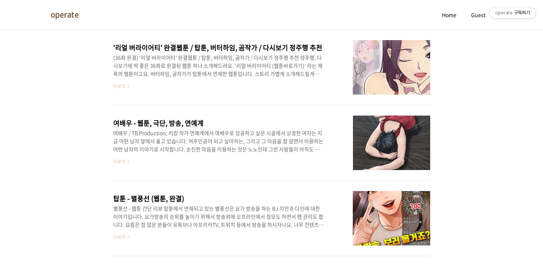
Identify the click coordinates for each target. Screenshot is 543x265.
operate (65, 15)
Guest (478, 14)
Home (449, 14)
